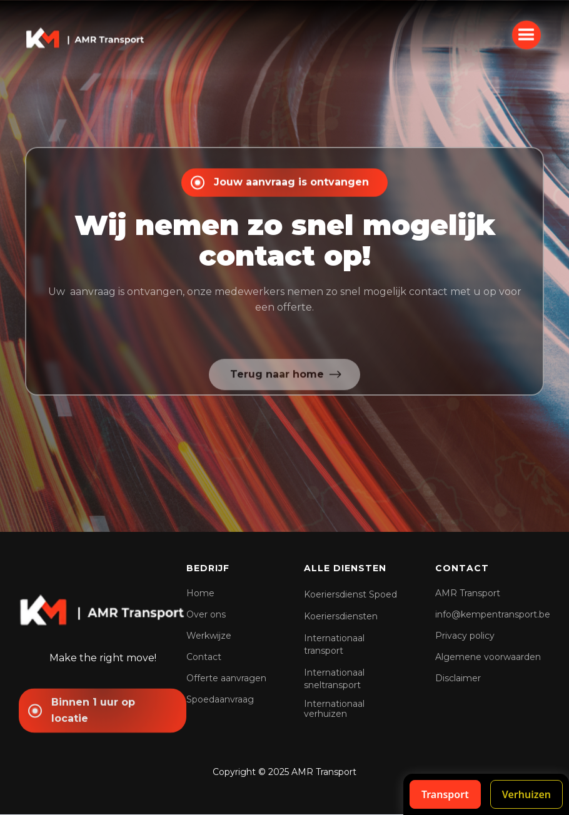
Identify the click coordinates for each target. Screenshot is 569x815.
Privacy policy (465, 636)
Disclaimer (458, 678)
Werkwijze (208, 636)
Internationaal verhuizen (334, 709)
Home (200, 593)
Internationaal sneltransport (334, 679)
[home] (85, 36)
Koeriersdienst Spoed (350, 594)
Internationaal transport (334, 644)
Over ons (206, 614)
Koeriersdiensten (341, 616)
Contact (203, 657)
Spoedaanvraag (220, 699)
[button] (526, 34)
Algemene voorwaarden (488, 657)
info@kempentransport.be (492, 614)
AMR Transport (467, 593)
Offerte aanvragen (226, 678)
